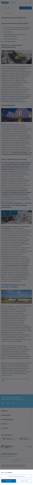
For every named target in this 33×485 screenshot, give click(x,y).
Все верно (8, 480)
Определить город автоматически (16, 476)
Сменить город (24, 480)
